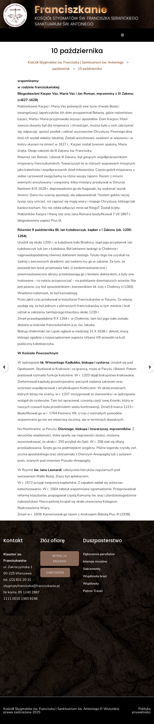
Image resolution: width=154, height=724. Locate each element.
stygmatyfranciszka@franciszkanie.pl (31, 586)
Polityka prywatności (141, 710)
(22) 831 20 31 (20, 579)
